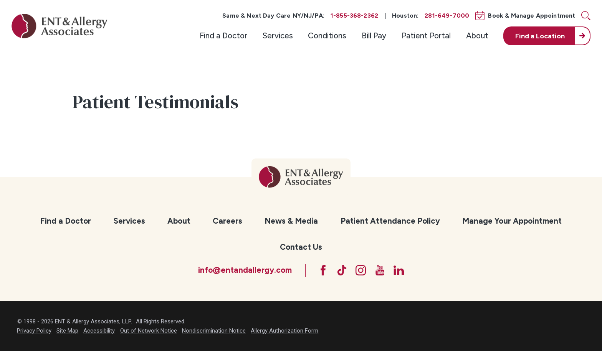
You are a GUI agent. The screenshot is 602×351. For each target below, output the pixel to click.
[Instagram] (361, 270)
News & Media (291, 221)
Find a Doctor (223, 35)
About (477, 35)
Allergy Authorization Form (284, 330)
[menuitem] (223, 35)
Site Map (67, 330)
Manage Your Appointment (512, 221)
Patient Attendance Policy (390, 221)
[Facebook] (323, 270)
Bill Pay (374, 35)
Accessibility (99, 330)
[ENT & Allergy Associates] (60, 25)
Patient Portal (426, 35)
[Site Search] (585, 15)
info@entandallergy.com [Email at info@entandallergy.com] (245, 270)
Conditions (327, 35)
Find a (540, 36)
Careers (227, 221)
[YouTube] (380, 270)
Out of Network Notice (148, 330)
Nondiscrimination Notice (214, 330)
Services (278, 35)
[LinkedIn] (399, 270)
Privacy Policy (34, 330)
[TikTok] (342, 270)
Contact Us (301, 247)
